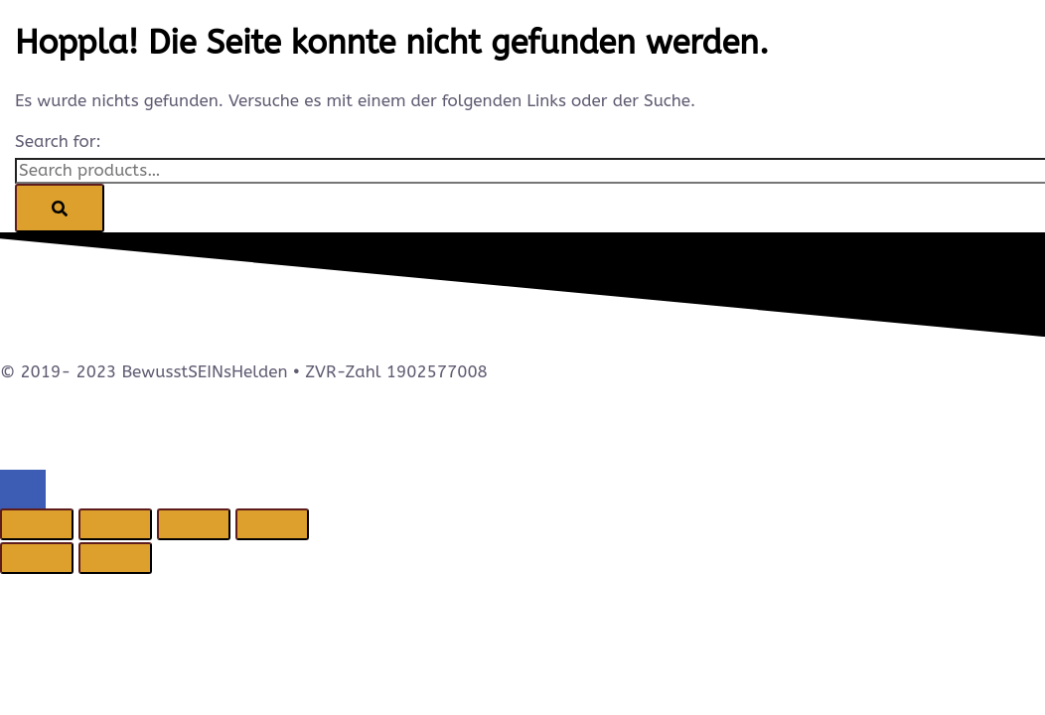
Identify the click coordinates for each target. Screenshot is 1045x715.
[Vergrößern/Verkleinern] (37, 524)
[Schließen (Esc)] (272, 524)
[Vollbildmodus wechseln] (115, 524)
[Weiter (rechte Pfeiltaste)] (115, 558)
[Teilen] (193, 524)
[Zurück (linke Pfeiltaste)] (37, 558)
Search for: (58, 141)
